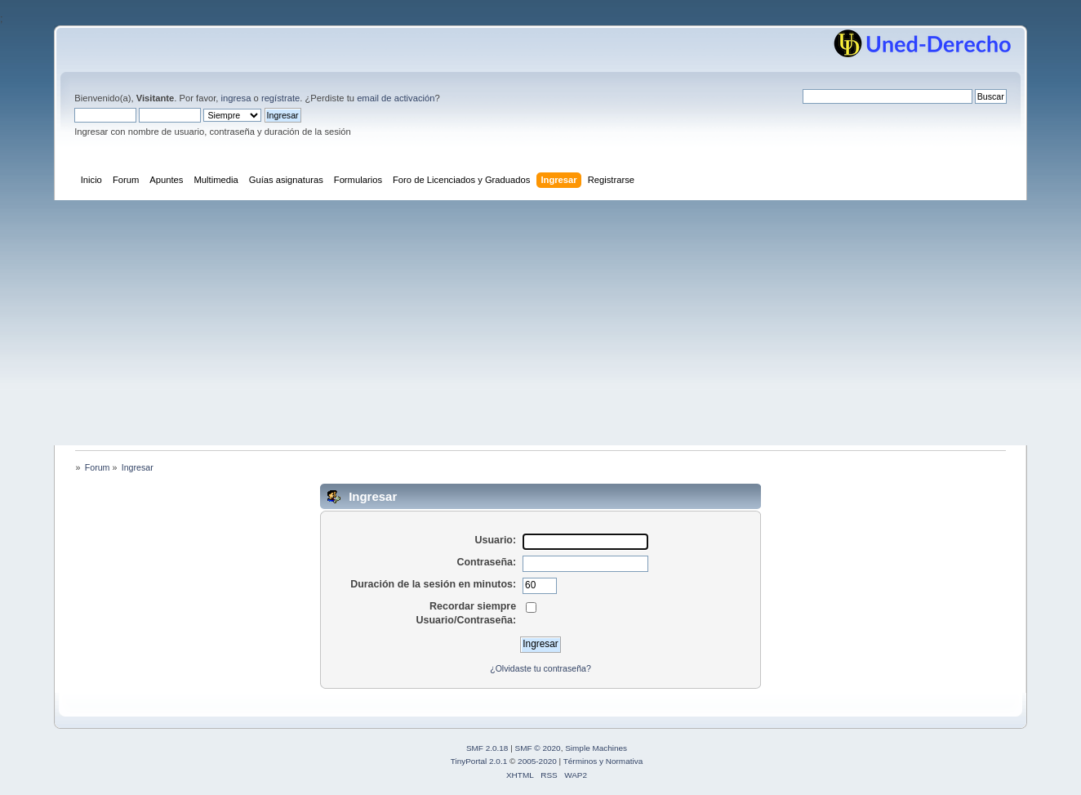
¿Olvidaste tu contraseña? (540, 668)
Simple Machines (596, 748)
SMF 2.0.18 (487, 748)
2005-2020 (537, 761)
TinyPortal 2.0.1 (479, 761)
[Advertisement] (540, 322)
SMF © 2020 (538, 748)
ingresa (236, 98)
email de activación (395, 98)
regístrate (280, 98)
